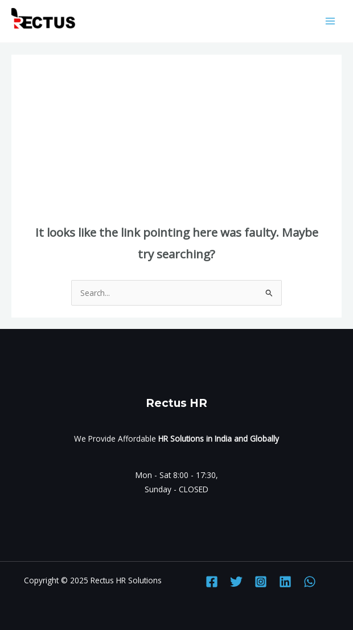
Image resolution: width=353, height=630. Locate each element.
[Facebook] (212, 581)
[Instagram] (261, 581)
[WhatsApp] (309, 581)
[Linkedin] (285, 581)
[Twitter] (236, 581)
